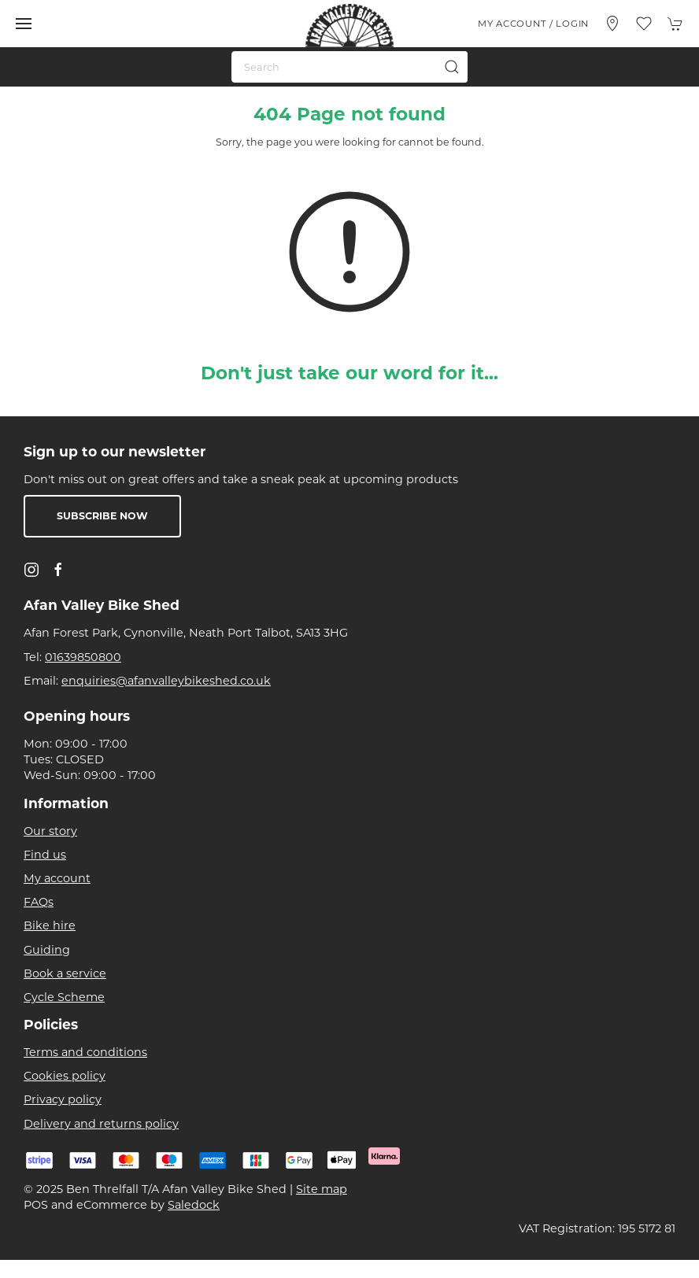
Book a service (65, 973)
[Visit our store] (612, 23)
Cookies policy (64, 1076)
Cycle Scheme (64, 997)
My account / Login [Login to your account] (533, 23)
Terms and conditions (85, 1052)
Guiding (47, 950)
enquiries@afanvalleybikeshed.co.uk (166, 681)
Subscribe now (102, 516)
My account (57, 878)
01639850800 (83, 657)
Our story (50, 831)
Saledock (194, 1205)
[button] (23, 23)
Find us (45, 855)
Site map (321, 1189)
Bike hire (50, 925)
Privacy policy (63, 1099)
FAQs (39, 902)
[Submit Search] (452, 67)
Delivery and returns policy (101, 1124)
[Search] (349, 67)
